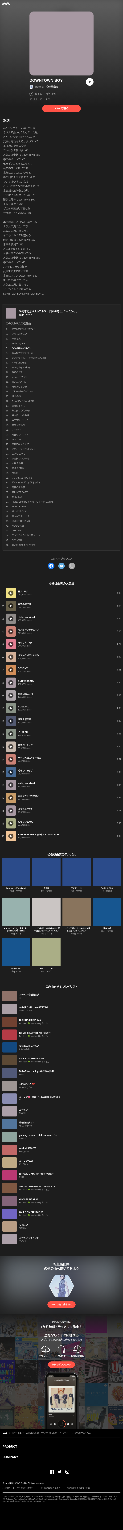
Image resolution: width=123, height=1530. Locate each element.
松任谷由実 (52, 86)
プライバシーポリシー (26, 1488)
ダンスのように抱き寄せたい (26, 535)
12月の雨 (16, 396)
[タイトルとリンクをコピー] (72, 566)
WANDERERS (19, 506)
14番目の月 (17, 463)
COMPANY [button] (10, 1457)
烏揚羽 (46, 888)
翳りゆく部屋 (18, 468)
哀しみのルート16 (20, 516)
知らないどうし (46, 968)
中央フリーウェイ (20, 420)
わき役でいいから (20, 458)
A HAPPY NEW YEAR (23, 401)
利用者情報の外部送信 (50, 1488)
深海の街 (107, 928)
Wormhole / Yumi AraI (16, 888)
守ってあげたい (19, 334)
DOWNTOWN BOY (82, 1433)
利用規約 (6, 1488)
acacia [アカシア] (20, 377)
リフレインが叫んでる (22, 478)
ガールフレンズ (19, 511)
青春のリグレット (20, 434)
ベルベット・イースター (22, 391)
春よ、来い (17, 497)
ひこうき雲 (17, 540)
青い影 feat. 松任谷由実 (23, 545)
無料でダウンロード (61, 1364)
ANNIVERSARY (20, 492)
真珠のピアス (18, 406)
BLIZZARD (17, 439)
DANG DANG (18, 454)
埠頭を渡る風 (18, 425)
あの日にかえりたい (21, 410)
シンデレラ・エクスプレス (23, 449)
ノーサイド (16, 430)
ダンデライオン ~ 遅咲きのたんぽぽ (29, 358)
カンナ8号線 (18, 525)
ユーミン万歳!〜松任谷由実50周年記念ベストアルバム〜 (76, 929)
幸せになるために (20, 444)
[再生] (90, 82)
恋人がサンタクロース (22, 353)
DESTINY (16, 530)
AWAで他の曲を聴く (61, 1304)
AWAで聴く (61, 108)
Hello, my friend (19, 343)
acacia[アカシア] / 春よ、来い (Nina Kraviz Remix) (16, 929)
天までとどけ (76, 888)
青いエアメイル (19, 382)
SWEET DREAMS (21, 521)
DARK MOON (107, 888)
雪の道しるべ (16, 968)
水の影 (15, 473)
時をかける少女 (19, 386)
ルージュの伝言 (19, 362)
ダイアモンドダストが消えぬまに (27, 482)
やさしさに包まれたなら (23, 329)
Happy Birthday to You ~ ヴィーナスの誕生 (32, 502)
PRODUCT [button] (10, 1446)
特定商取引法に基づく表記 (78, 1488)
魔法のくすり (18, 372)
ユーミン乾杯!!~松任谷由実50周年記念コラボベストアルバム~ (46, 929)
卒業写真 (16, 338)
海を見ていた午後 (20, 415)
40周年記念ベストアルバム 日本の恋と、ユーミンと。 (48, 311)
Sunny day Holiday (21, 367)
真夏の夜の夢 (18, 487)
